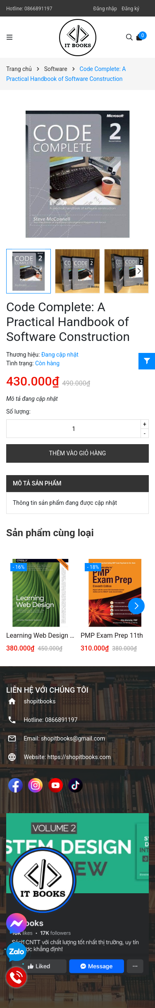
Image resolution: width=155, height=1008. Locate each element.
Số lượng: (18, 411)
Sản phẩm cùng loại (50, 533)
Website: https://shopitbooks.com (67, 757)
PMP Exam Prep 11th (112, 635)
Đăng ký (130, 9)
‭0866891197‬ (38, 9)
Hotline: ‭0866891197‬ (51, 720)
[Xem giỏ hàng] (139, 36)
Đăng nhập (105, 9)
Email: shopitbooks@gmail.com (64, 738)
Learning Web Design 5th (40, 635)
